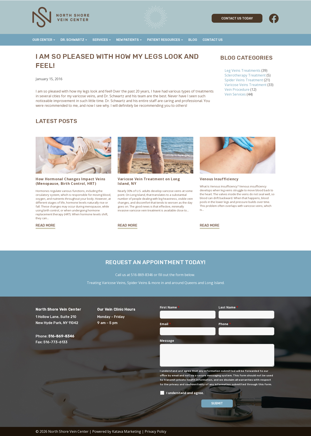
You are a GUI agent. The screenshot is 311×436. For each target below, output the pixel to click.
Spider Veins (137, 282)
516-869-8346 (142, 274)
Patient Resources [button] (165, 40)
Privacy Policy (155, 431)
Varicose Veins (113, 282)
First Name (169, 307)
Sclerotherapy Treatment (245, 75)
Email (165, 324)
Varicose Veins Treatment (246, 84)
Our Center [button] (43, 40)
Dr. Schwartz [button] (73, 40)
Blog (192, 40)
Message (167, 341)
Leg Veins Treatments (242, 70)
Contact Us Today (237, 18)
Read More (45, 225)
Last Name (228, 307)
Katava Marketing (126, 431)
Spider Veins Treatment (244, 80)
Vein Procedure (237, 89)
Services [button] (101, 40)
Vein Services (235, 94)
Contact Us (213, 40)
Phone (225, 324)
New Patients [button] (129, 40)
